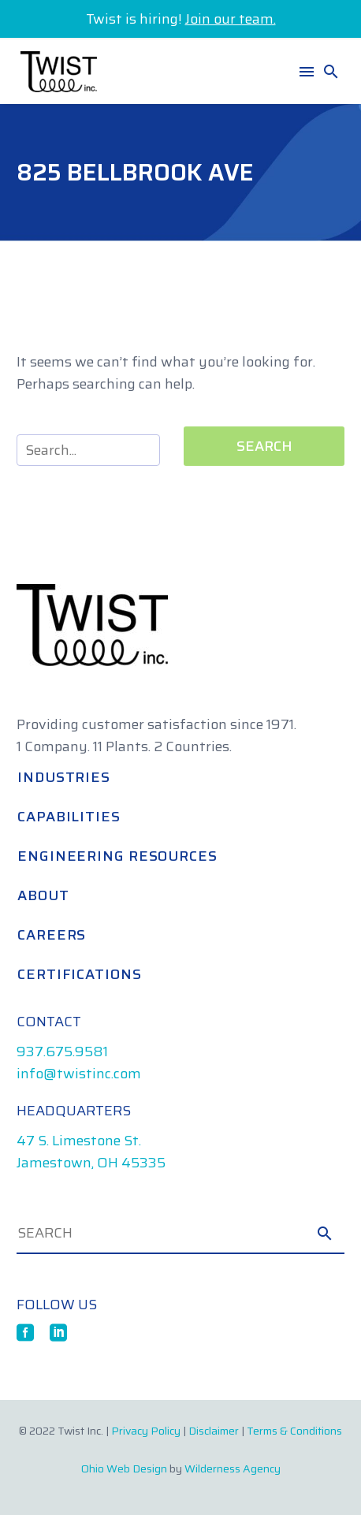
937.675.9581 (62, 1051)
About (43, 895)
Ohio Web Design (124, 1468)
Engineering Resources (117, 856)
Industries (63, 777)
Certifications (79, 974)
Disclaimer (213, 1430)
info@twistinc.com (79, 1074)
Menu (307, 71)
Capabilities (69, 817)
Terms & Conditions (294, 1430)
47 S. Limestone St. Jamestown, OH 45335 (91, 1152)
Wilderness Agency (232, 1468)
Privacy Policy (145, 1430)
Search (264, 446)
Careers (51, 935)
